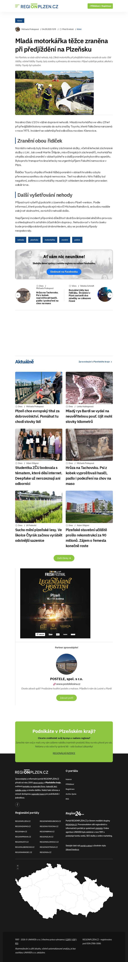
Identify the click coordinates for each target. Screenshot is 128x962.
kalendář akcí (52, 786)
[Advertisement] (64, 332)
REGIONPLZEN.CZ (23, 821)
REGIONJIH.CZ (21, 831)
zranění (64, 240)
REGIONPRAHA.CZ (23, 836)
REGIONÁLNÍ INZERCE (64, 753)
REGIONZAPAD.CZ (23, 826)
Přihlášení (70, 784)
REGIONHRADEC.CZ (24, 852)
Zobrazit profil (66, 697)
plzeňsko (34, 240)
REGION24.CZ (46, 852)
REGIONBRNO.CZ (47, 831)
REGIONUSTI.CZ (22, 841)
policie (77, 240)
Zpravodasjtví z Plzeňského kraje (94, 361)
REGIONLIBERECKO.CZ (25, 847)
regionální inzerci (38, 794)
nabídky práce (21, 790)
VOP (75, 939)
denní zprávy (38, 782)
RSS (67, 798)
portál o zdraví (87, 845)
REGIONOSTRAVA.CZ (49, 847)
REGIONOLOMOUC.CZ (50, 841)
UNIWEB (99, 828)
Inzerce (69, 779)
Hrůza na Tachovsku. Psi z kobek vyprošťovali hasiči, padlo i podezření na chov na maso (47, 298)
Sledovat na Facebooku (64, 271)
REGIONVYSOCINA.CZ (49, 826)
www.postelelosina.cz (66, 684)
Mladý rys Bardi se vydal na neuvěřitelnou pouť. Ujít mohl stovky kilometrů (89, 416)
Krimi (19, 20)
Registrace (106, 6)
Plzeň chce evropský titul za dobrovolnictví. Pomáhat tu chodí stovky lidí (37, 416)
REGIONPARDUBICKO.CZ (51, 821)
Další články (64, 558)
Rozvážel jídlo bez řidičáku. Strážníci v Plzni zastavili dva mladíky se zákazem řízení (79, 295)
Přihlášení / (95, 6)
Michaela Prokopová (30, 29)
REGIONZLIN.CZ (47, 836)
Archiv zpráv (71, 794)
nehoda (20, 240)
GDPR (68, 939)
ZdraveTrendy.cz (73, 849)
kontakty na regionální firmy (34, 786)
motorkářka (50, 240)
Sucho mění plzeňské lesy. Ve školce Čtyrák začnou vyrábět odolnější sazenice (38, 535)
